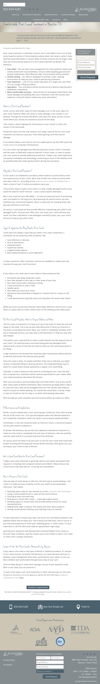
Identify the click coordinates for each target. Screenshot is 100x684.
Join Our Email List (53, 606)
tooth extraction (10, 145)
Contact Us (56, 19)
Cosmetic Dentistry (68, 15)
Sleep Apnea (83, 15)
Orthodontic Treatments (32, 15)
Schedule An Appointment (38, 587)
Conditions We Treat (40, 19)
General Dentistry (51, 15)
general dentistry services (17, 575)
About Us (15, 15)
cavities (12, 111)
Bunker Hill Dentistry (89, 681)
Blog (65, 19)
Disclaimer (7, 665)
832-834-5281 (12, 9)
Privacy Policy (9, 660)
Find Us (85, 606)
